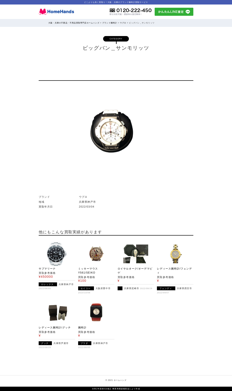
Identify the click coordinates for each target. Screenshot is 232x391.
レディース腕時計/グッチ (55, 327)
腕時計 (82, 327)
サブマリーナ (47, 268)
